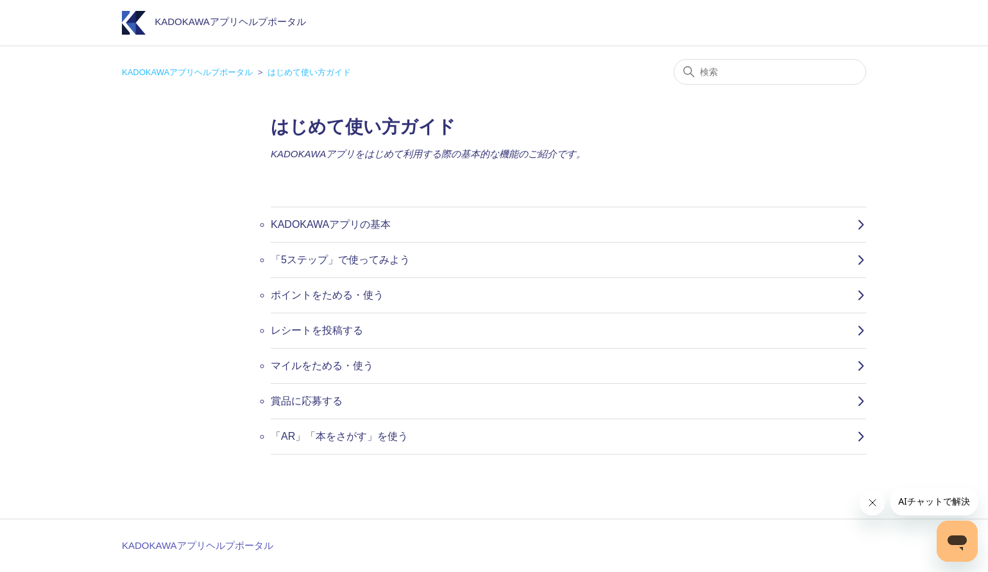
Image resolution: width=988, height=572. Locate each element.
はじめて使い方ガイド (309, 72)
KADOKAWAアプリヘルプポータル (187, 72)
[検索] (770, 72)
